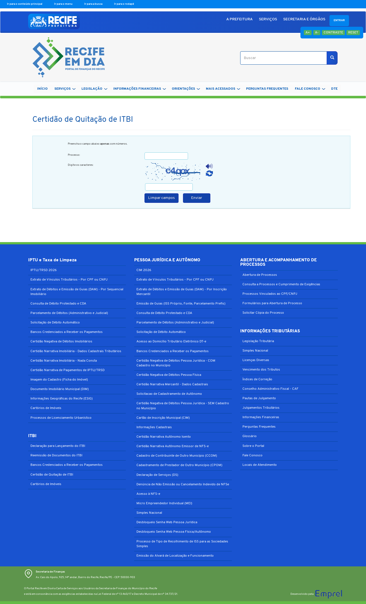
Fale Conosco (252, 455)
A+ (307, 32)
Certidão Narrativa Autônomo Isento (163, 437)
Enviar (196, 198)
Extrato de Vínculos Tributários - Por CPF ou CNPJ (69, 279)
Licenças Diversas (255, 360)
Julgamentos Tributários (261, 408)
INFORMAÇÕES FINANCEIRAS (139, 89)
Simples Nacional (149, 513)
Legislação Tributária (258, 341)
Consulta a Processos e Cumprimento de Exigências (281, 284)
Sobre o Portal (253, 446)
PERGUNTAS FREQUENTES (267, 89)
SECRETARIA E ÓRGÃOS (304, 19)
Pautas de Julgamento (259, 398)
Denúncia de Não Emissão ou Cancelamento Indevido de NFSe (182, 484)
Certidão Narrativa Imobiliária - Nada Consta (63, 360)
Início (42, 89)
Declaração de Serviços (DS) (157, 475)
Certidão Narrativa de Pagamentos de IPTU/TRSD (67, 370)
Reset (353, 32)
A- (317, 32)
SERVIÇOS (268, 19)
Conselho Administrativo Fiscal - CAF (270, 389)
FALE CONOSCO (310, 89)
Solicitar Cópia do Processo (263, 313)
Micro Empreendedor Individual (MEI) (164, 503)
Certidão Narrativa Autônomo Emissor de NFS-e (172, 446)
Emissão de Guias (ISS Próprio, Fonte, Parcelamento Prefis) (180, 303)
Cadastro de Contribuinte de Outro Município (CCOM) (176, 455)
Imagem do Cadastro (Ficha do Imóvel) (59, 379)
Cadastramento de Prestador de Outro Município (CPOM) (179, 465)
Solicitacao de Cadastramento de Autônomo (169, 394)
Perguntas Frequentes (259, 426)
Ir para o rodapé (124, 4)
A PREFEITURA (239, 19)
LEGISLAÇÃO (94, 89)
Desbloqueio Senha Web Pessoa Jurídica (166, 522)
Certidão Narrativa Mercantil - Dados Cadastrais (172, 384)
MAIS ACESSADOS (223, 89)
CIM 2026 (143, 270)
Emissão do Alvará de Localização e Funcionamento (175, 555)
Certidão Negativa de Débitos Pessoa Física (168, 375)
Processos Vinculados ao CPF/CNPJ (269, 294)
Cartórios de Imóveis (45, 408)
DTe (334, 89)
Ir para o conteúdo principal (25, 4)
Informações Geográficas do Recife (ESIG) (61, 398)
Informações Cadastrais (154, 427)
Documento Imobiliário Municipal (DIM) (59, 389)
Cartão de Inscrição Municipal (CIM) (163, 418)
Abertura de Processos (259, 275)
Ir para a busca (93, 4)
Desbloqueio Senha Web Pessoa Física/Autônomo (173, 532)
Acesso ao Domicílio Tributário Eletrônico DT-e (171, 341)
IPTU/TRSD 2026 (43, 270)
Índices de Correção (257, 379)
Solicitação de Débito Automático (55, 322)
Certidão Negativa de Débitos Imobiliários (61, 341)
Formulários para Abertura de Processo (272, 303)
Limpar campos (161, 198)
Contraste (333, 32)
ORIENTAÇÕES (186, 89)
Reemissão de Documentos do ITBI (56, 455)
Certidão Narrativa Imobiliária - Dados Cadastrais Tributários (75, 351)
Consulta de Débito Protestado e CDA (58, 303)
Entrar (339, 20)
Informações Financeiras (260, 417)
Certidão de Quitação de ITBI (51, 474)
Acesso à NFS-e (148, 494)
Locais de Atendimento (259, 465)
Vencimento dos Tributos (261, 369)
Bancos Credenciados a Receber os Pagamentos (66, 332)
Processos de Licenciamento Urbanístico (61, 418)
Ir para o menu (63, 4)
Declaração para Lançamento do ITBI (57, 446)
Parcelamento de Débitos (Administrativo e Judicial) (69, 313)
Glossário (249, 436)
